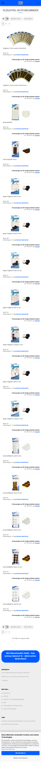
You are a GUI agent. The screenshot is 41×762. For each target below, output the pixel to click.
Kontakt (5, 696)
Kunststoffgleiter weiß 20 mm (12, 456)
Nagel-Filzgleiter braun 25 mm (12, 270)
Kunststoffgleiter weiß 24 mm (12, 530)
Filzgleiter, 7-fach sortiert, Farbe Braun (14, 85)
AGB (4, 702)
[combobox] (16, 19)
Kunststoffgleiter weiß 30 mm (12, 604)
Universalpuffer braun (10, 159)
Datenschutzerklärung (7, 749)
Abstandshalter (7, 122)
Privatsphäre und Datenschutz (12, 705)
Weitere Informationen (20, 758)
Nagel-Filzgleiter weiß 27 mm (12, 382)
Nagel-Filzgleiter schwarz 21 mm (13, 345)
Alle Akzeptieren (20, 753)
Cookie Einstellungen (9, 709)
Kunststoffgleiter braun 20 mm (12, 493)
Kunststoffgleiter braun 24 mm (12, 567)
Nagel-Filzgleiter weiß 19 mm (12, 196)
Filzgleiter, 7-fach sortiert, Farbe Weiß (14, 48)
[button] (3, 19)
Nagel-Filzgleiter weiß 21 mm (12, 307)
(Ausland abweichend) (22, 54)
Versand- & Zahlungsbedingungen (13, 699)
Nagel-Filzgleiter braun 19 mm (12, 233)
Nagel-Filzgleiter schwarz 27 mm (13, 419)
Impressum (6, 693)
